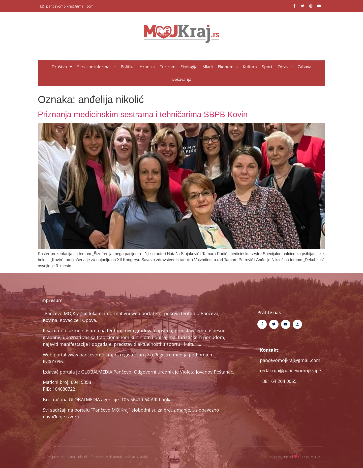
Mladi (207, 67)
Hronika (147, 67)
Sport (267, 67)
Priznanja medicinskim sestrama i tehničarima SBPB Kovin (143, 114)
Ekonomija (228, 67)
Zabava (304, 67)
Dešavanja (181, 79)
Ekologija (188, 67)
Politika (128, 67)
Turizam (167, 67)
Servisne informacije (96, 67)
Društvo (62, 66)
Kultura (250, 67)
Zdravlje (285, 67)
